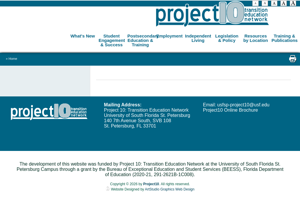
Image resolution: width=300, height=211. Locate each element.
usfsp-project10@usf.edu (243, 104)
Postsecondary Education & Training (141, 40)
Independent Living (198, 38)
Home (12, 58)
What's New (82, 35)
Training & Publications (285, 38)
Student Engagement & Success (111, 40)
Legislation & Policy (226, 38)
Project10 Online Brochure (230, 110)
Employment (169, 35)
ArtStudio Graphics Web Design (169, 189)
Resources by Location (255, 38)
